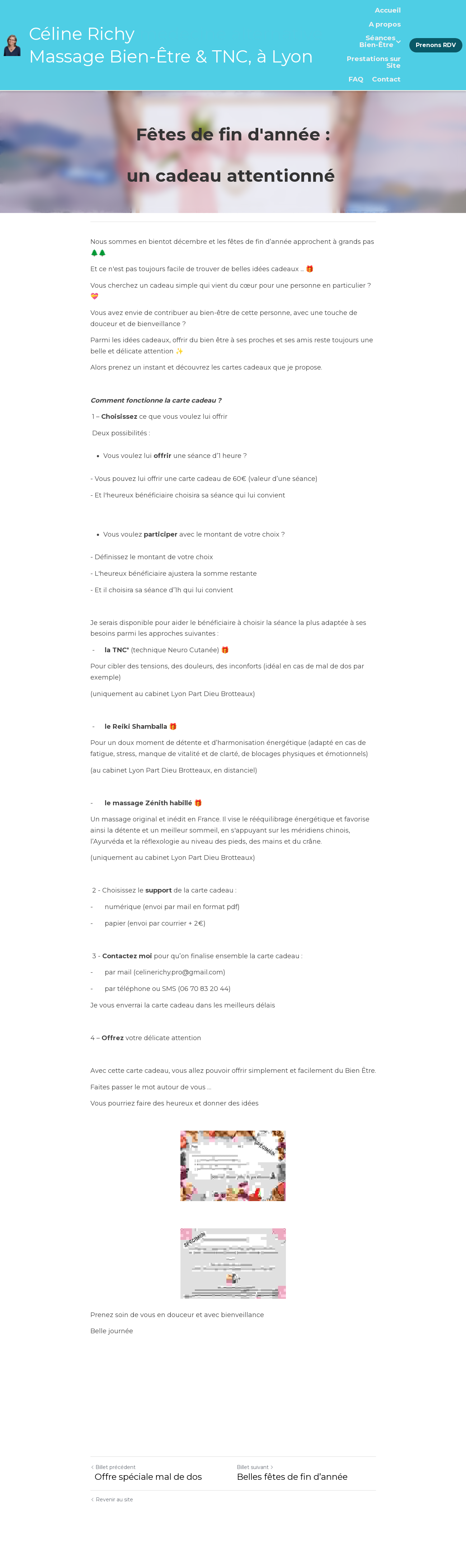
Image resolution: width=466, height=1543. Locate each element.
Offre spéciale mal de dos (147, 1477)
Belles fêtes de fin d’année (293, 1477)
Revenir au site (111, 1499)
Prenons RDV (436, 45)
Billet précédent (113, 1467)
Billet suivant (255, 1467)
